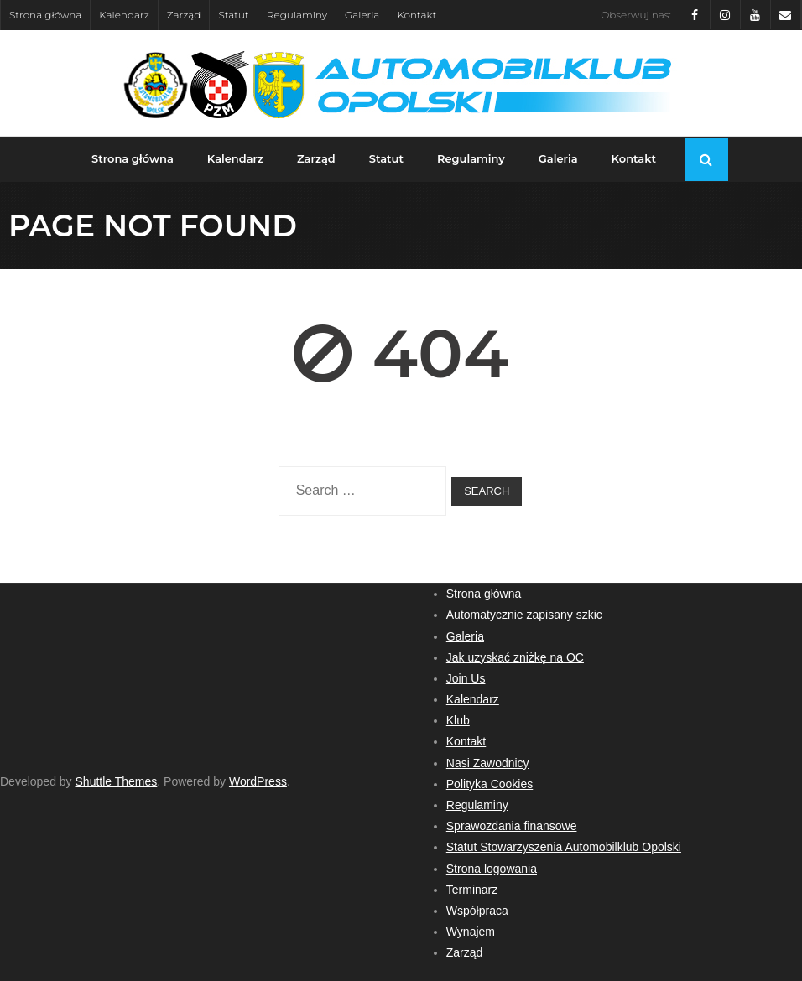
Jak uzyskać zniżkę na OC (515, 657)
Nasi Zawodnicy (487, 763)
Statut (233, 14)
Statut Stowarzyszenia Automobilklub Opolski (563, 847)
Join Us (466, 678)
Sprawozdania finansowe (511, 826)
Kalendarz (124, 14)
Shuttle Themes (117, 781)
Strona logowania (491, 868)
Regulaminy (297, 14)
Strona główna (45, 14)
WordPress (258, 781)
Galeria (362, 14)
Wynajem (470, 931)
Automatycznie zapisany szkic (524, 614)
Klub (458, 720)
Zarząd (184, 14)
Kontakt (416, 14)
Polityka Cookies (490, 784)
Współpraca (477, 910)
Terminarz (471, 889)
